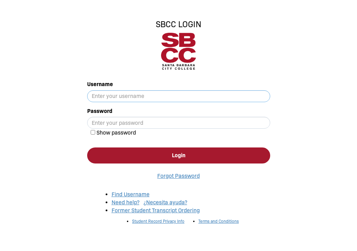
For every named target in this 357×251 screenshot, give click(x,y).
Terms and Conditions (218, 221)
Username (100, 84)
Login (178, 155)
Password (99, 111)
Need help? (125, 202)
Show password (116, 132)
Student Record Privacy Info (158, 221)
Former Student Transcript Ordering (156, 210)
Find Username (131, 194)
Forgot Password (178, 176)
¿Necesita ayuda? (165, 202)
